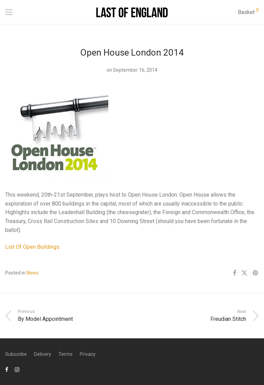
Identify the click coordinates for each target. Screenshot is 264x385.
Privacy (88, 354)
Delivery (42, 354)
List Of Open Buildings (32, 247)
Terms (65, 354)
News (32, 273)
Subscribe (16, 354)
